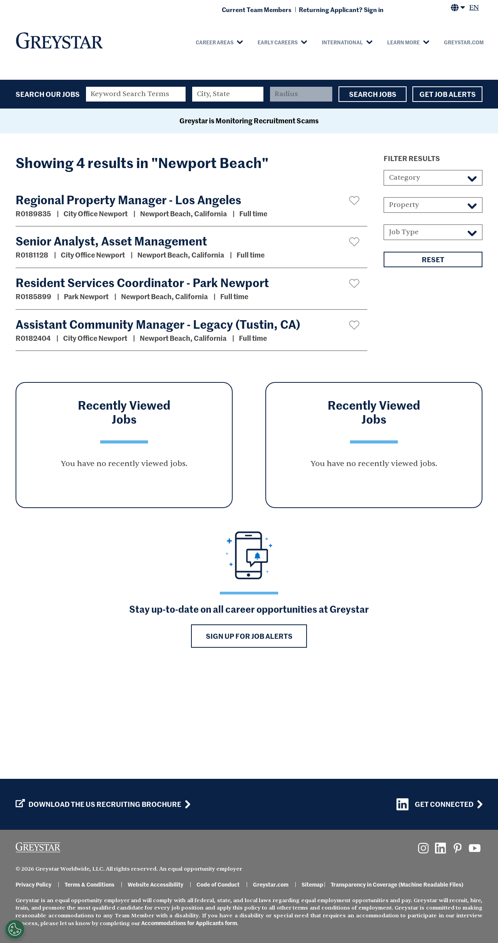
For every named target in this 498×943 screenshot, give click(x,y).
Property (404, 307)
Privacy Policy (33, 884)
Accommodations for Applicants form (189, 923)
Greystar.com (464, 42)
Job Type (404, 334)
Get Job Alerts (447, 94)
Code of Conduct (218, 884)
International (342, 42)
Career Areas (214, 42)
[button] (354, 303)
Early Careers (278, 42)
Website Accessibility (155, 884)
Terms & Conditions (89, 884)
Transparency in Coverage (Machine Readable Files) (397, 884)
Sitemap (312, 884)
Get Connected (434, 804)
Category (404, 280)
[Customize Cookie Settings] (15, 929)
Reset (433, 362)
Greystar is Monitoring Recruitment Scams (249, 223)
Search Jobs (372, 94)
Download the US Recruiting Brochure (98, 804)
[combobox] (228, 94)
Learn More (403, 42)
